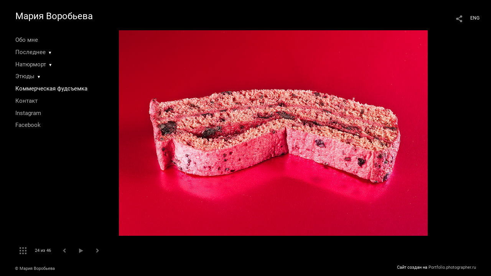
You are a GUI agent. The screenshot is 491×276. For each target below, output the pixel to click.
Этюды (25, 76)
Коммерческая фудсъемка (51, 88)
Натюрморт (30, 64)
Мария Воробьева (54, 16)
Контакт (26, 100)
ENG (474, 18)
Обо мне (26, 39)
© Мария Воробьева (35, 268)
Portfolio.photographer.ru (452, 267)
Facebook (28, 125)
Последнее (30, 52)
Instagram (28, 113)
